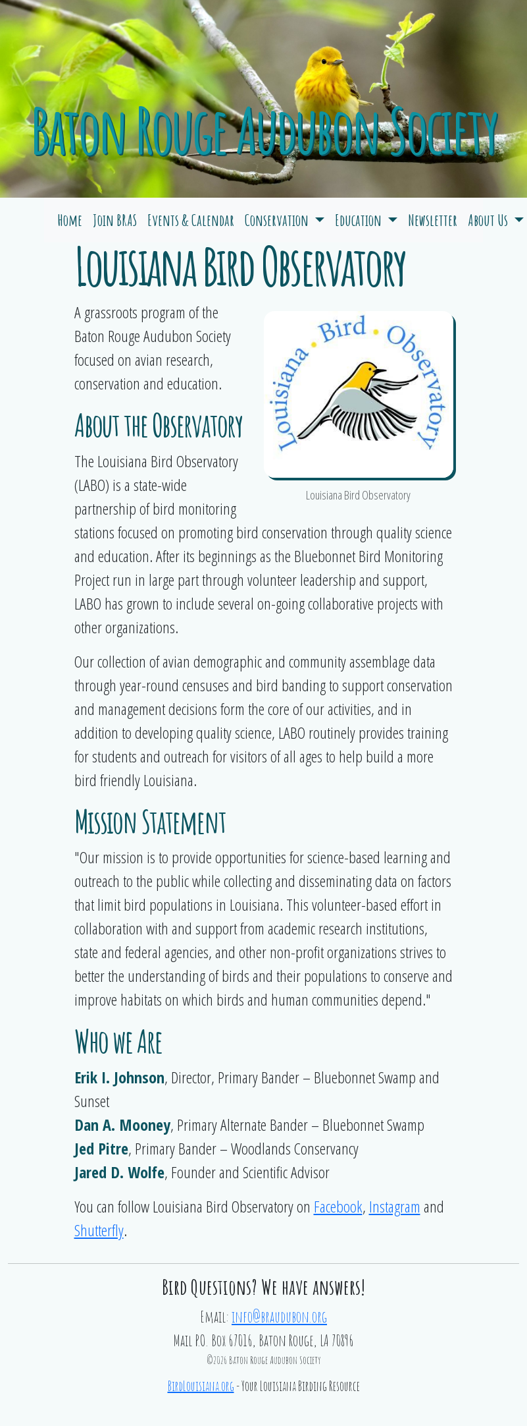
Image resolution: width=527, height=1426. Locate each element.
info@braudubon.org (279, 1316)
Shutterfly (99, 1230)
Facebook (338, 1206)
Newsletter (432, 220)
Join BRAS (115, 220)
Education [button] (359, 220)
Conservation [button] (278, 220)
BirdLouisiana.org (201, 1386)
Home (69, 220)
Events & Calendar (190, 220)
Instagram (394, 1206)
